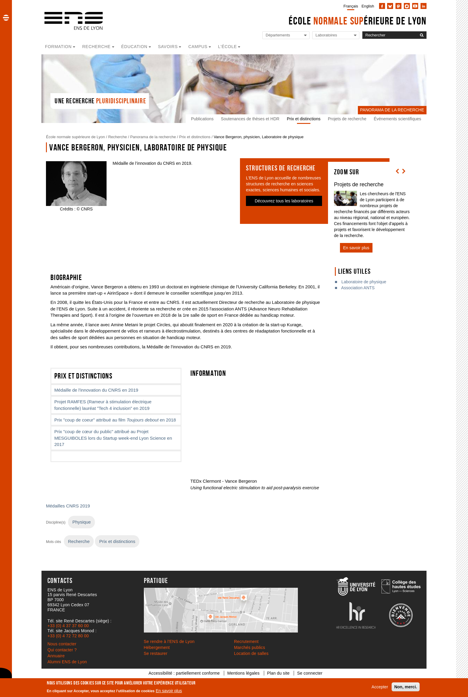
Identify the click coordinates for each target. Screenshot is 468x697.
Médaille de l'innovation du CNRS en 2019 (96, 390)
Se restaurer (155, 653)
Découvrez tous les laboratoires (284, 201)
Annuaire (56, 655)
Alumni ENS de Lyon (67, 661)
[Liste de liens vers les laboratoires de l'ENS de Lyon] (335, 35)
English (367, 6)
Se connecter (309, 673)
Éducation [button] (134, 46)
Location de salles (251, 653)
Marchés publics (249, 647)
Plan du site (278, 673)
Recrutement (246, 641)
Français (351, 6)
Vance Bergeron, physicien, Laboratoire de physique (259, 137)
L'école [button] (227, 46)
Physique (81, 521)
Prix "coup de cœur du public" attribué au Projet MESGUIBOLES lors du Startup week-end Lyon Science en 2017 (113, 438)
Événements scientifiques (397, 118)
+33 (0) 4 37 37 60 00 (68, 625)
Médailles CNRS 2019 (68, 505)
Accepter (380, 686)
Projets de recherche (347, 118)
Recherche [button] (96, 46)
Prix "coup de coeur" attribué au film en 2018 (115, 419)
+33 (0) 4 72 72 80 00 (68, 635)
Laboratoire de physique (363, 281)
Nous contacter (61, 643)
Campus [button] (197, 46)
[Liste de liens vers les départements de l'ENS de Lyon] (286, 35)
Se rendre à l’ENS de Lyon (169, 641)
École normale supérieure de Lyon (75, 137)
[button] (6, 18)
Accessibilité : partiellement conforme (184, 673)
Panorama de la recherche (153, 137)
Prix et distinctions (304, 118)
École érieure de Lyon (358, 21)
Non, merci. (405, 686)
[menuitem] (349, 6)
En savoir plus (169, 690)
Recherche (117, 137)
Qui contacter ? (62, 649)
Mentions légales (243, 673)
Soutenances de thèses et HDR (250, 118)
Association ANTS (358, 287)
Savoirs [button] (168, 46)
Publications (202, 118)
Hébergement (157, 647)
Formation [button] (58, 46)
